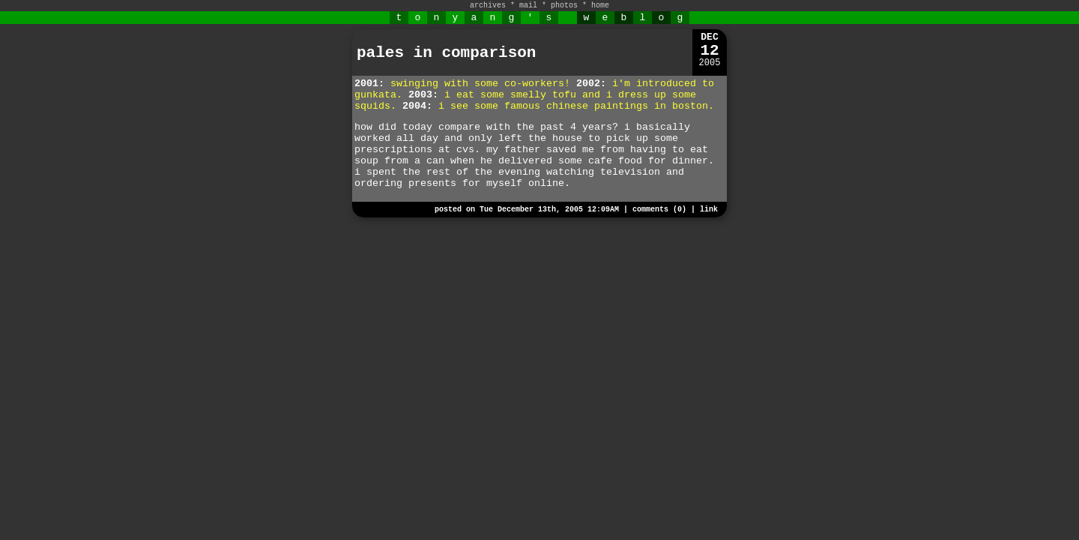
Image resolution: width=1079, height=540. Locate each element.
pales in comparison (446, 53)
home (600, 6)
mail (528, 6)
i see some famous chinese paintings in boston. (576, 106)
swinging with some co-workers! (480, 83)
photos (564, 6)
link (709, 210)
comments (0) (659, 210)
